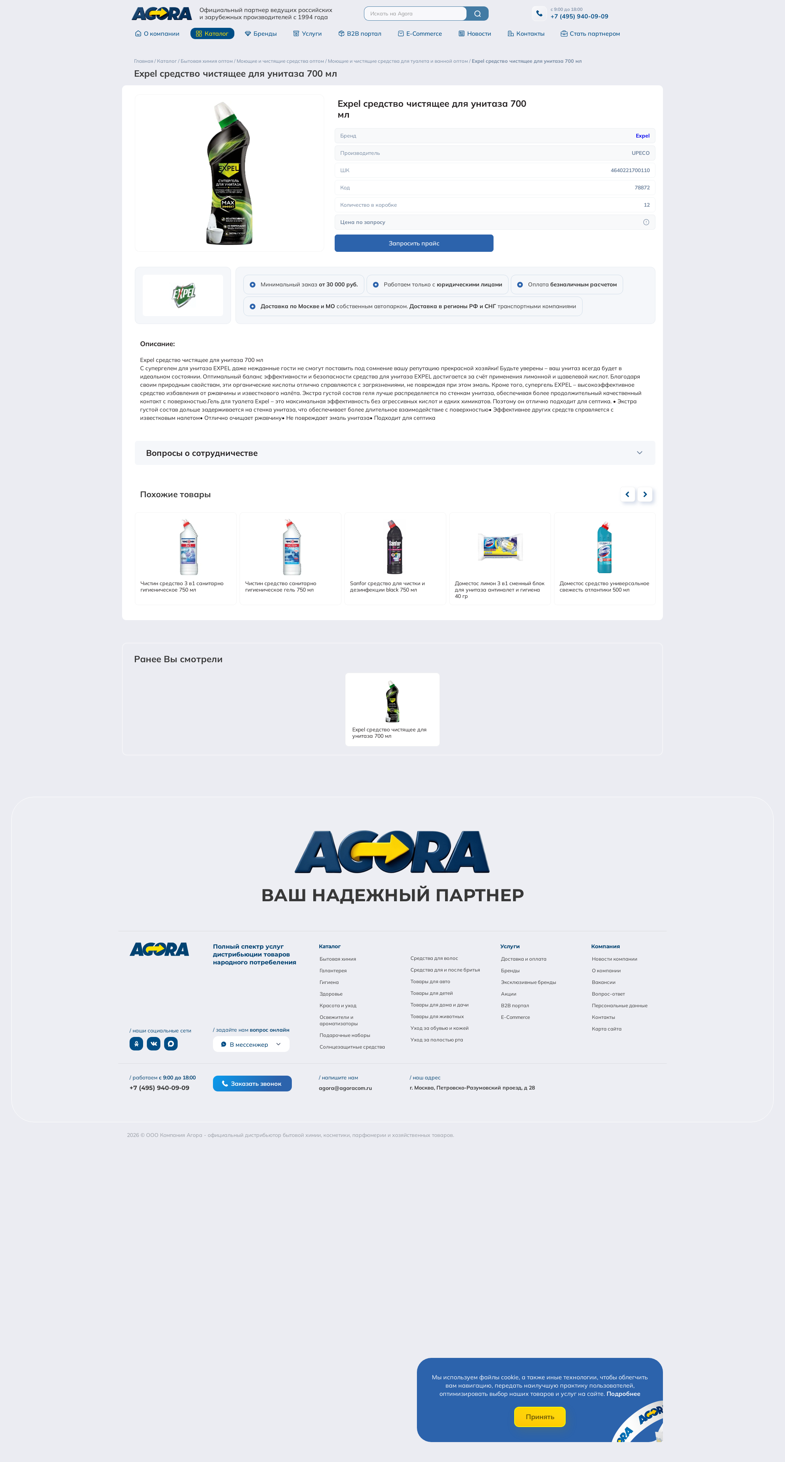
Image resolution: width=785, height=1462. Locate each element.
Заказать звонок (251, 1083)
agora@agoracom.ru (345, 1088)
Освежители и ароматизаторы (339, 1020)
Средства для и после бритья (445, 970)
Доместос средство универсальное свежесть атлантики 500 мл (604, 586)
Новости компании (614, 959)
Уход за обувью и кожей (440, 1028)
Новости (474, 33)
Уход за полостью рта (437, 1040)
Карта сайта (607, 1029)
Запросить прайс (414, 243)
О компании (157, 33)
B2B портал (359, 33)
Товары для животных (437, 1016)
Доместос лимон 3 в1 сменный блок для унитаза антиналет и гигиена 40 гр (500, 589)
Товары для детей (432, 993)
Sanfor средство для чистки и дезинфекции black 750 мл (387, 586)
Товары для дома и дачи (440, 1005)
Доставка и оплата (523, 959)
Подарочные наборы (345, 1035)
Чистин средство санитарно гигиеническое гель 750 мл (280, 586)
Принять (540, 1416)
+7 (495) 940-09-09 (579, 16)
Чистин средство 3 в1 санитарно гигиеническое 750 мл (181, 586)
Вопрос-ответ (608, 994)
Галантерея (333, 970)
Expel (643, 135)
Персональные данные (620, 1005)
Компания (605, 946)
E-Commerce (419, 33)
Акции (508, 994)
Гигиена (329, 982)
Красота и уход (338, 1005)
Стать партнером (590, 33)
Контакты (526, 33)
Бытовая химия (338, 959)
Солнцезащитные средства (352, 1047)
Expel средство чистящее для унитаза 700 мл (389, 732)
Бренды (261, 33)
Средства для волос (434, 958)
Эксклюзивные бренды (528, 982)
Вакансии (604, 982)
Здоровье (331, 994)
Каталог (212, 33)
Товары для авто (430, 981)
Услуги (307, 33)
